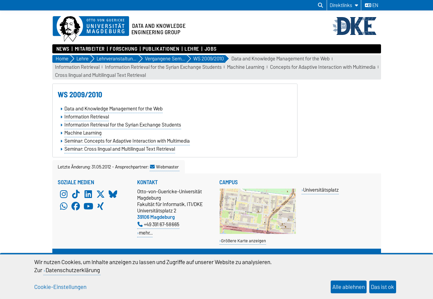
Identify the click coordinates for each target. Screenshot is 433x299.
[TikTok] (76, 194)
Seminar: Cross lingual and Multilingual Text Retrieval (119, 149)
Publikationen (161, 49)
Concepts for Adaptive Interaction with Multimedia (323, 67)
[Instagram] (64, 194)
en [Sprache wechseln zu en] (371, 5)
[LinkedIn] (88, 194)
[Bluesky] (113, 194)
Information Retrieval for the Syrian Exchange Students (163, 67)
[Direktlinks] (344, 5)
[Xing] (101, 206)
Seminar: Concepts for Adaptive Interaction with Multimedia (127, 141)
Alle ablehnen (348, 287)
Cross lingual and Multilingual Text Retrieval (100, 75)
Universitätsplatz (321, 190)
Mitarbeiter (90, 49)
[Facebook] (76, 206)
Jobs (211, 49)
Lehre (191, 49)
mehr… (146, 233)
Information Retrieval (77, 67)
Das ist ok (382, 287)
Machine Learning (245, 67)
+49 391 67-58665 (158, 224)
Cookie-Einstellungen (60, 287)
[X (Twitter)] (101, 194)
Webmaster (164, 167)
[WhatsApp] (64, 206)
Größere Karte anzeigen (243, 240)
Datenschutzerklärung (73, 270)
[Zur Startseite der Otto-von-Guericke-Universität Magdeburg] (90, 29)
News (62, 49)
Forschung (123, 49)
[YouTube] (88, 206)
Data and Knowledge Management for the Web (280, 59)
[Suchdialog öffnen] (320, 5)
